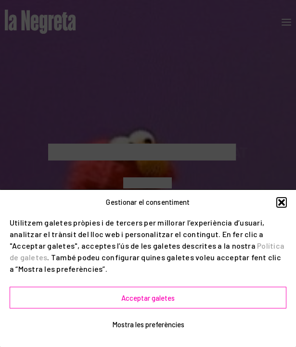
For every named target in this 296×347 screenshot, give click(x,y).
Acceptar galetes (148, 298)
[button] (281, 202)
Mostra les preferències (148, 324)
